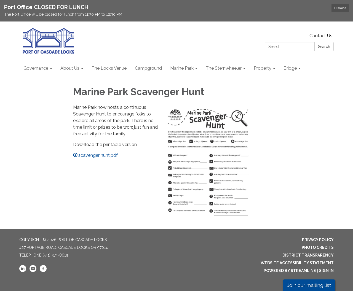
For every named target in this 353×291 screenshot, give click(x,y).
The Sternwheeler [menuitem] (224, 68)
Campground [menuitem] (148, 68)
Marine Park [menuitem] (182, 68)
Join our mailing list (309, 285)
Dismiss (340, 8)
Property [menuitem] (262, 68)
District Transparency (308, 255)
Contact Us (320, 35)
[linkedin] (22, 270)
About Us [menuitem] (69, 68)
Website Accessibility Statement (297, 263)
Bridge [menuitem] (290, 68)
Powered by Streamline (290, 270)
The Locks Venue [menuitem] (109, 68)
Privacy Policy (318, 240)
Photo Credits (318, 247)
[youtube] (33, 270)
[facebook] (43, 270)
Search (324, 46)
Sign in (326, 270)
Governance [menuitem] (35, 68)
